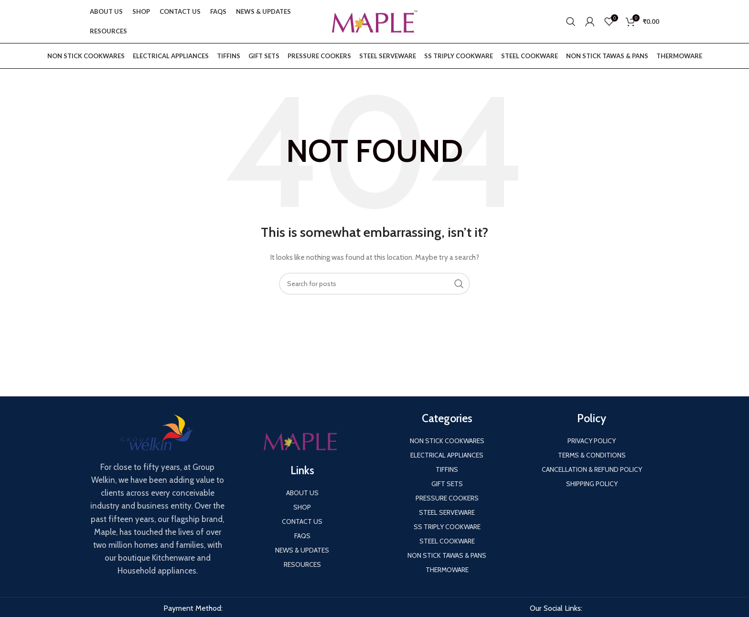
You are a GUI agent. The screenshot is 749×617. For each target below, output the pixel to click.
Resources (302, 564)
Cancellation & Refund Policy (592, 469)
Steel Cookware (529, 56)
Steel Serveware (387, 56)
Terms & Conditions (592, 455)
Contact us (302, 521)
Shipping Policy (592, 483)
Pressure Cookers (319, 56)
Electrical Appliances (171, 56)
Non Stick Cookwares (86, 56)
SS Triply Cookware (458, 56)
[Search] (570, 21)
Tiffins (228, 56)
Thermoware (679, 56)
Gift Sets (263, 56)
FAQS (302, 536)
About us (302, 493)
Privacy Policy (591, 440)
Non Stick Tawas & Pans (607, 56)
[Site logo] (374, 20)
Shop (302, 507)
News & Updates (302, 550)
